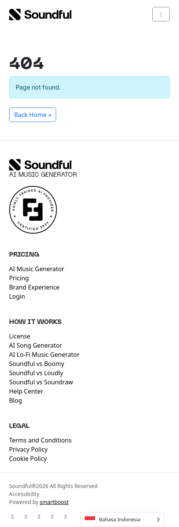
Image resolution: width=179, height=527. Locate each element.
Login (17, 296)
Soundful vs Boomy (37, 363)
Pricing (19, 278)
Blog (15, 400)
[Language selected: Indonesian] (122, 519)
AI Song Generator (35, 345)
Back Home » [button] (33, 115)
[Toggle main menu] (161, 14)
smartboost (54, 502)
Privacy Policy (28, 449)
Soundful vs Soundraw (41, 382)
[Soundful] (40, 165)
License (20, 336)
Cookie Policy (28, 458)
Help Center (26, 391)
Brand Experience (34, 287)
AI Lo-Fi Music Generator (44, 354)
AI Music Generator (43, 175)
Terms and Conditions (40, 440)
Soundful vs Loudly (36, 373)
